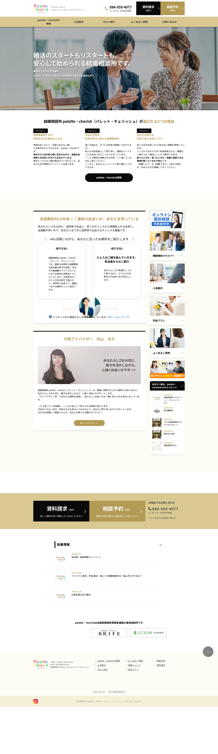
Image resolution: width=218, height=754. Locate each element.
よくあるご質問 (139, 22)
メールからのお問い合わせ (163, 564)
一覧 (159, 592)
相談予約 (161, 707)
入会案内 (79, 22)
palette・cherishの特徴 (48, 21)
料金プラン (133, 716)
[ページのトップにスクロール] (208, 698)
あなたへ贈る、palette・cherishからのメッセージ (164, 413)
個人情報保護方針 (117, 739)
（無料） (148, 8)
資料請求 (161, 712)
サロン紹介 (109, 22)
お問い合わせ (169, 22)
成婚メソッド (134, 712)
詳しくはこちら (117, 391)
